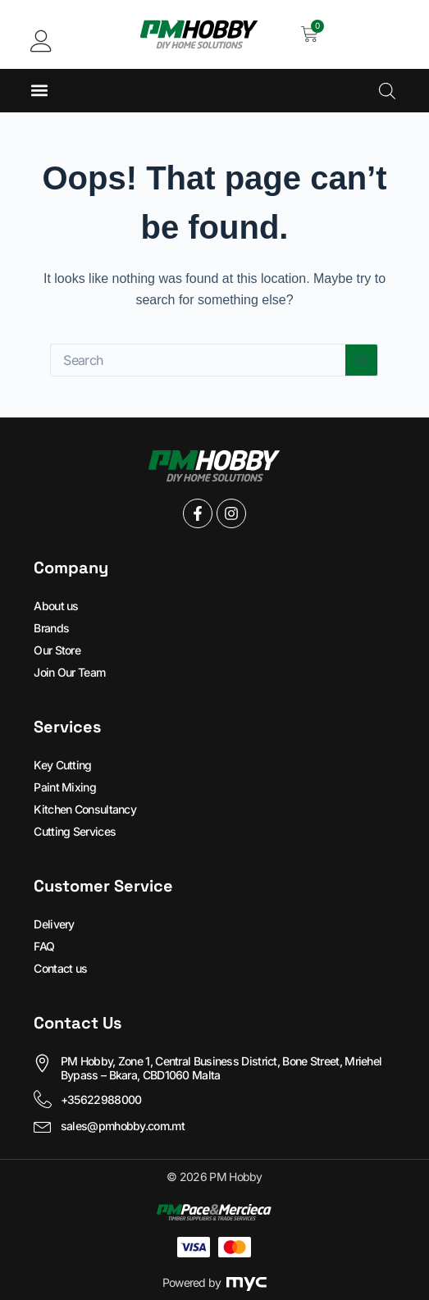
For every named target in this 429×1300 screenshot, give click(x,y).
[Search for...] (197, 360)
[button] (38, 90)
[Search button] (361, 360)
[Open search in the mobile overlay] (387, 90)
